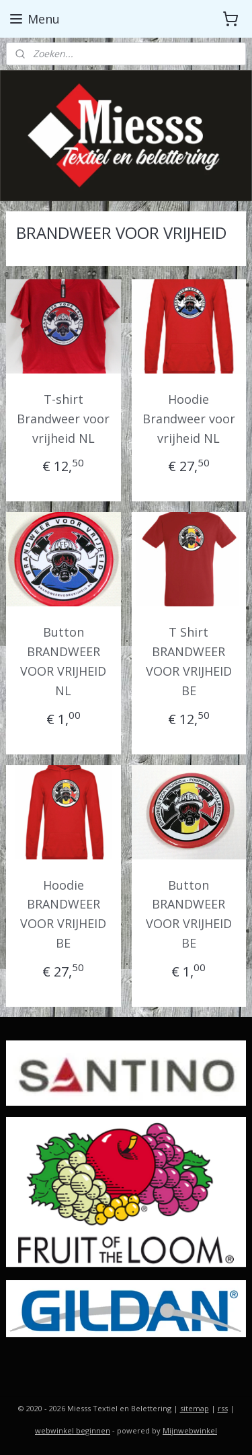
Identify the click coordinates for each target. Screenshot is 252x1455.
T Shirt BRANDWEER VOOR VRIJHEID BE (189, 661)
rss (223, 1408)
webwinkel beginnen (72, 1430)
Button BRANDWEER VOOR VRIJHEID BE (189, 913)
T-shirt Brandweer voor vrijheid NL (63, 418)
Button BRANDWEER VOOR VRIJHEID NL (63, 661)
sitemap (194, 1408)
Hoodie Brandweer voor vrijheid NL (188, 418)
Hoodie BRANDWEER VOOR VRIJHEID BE (63, 913)
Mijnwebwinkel (190, 1430)
